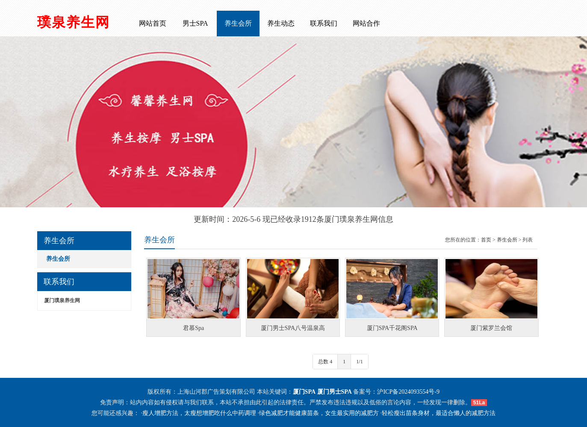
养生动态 (281, 23)
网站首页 (152, 23)
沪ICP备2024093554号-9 (408, 392)
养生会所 (238, 23)
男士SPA (195, 23)
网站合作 (366, 23)
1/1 (359, 362)
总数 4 (325, 362)
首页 (486, 240)
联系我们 (323, 23)
